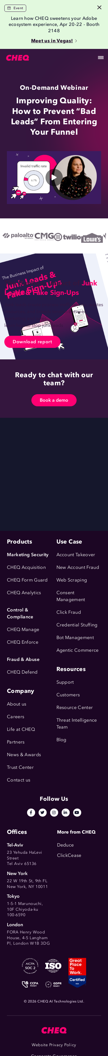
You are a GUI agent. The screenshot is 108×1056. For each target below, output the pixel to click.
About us (16, 704)
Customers (68, 694)
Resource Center (74, 707)
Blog (61, 739)
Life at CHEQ (21, 729)
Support (65, 682)
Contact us (18, 780)
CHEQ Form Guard (27, 580)
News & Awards (24, 754)
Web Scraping (71, 580)
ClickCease (69, 855)
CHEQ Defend (22, 672)
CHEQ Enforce (22, 642)
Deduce (65, 845)
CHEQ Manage (23, 629)
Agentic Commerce (77, 650)
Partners (16, 742)
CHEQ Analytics (24, 592)
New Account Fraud (77, 567)
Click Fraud (68, 612)
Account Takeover (75, 554)
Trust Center (20, 767)
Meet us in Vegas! (54, 40)
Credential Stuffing (77, 625)
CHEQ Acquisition (26, 567)
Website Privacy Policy (54, 1044)
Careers (15, 716)
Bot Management (75, 637)
